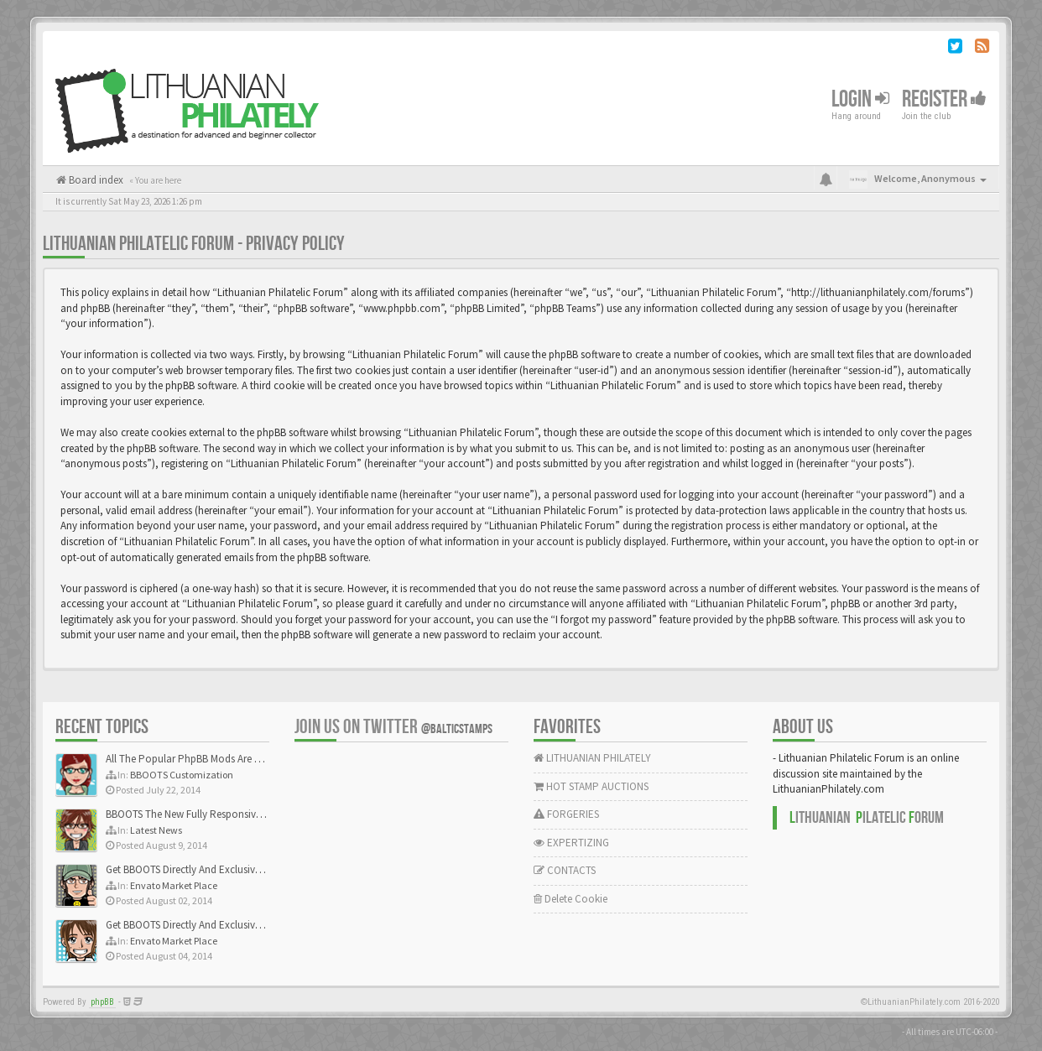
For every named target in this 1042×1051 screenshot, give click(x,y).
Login (860, 99)
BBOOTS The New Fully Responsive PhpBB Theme (216, 814)
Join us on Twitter (393, 727)
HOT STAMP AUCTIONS (591, 786)
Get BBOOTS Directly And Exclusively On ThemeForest (225, 869)
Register (944, 99)
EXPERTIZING (571, 842)
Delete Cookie (570, 899)
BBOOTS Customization (181, 774)
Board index (94, 180)
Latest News (156, 830)
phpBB (102, 1001)
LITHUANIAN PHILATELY (592, 758)
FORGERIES (566, 814)
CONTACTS (565, 870)
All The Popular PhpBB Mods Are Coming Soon (212, 759)
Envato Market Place (173, 885)
